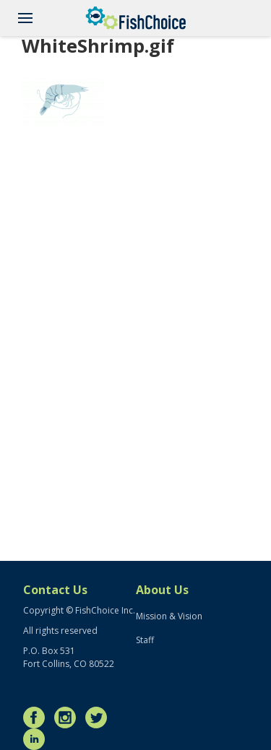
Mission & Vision (169, 616)
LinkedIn (37, 739)
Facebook (37, 717)
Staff (145, 640)
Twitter (99, 717)
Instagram (68, 717)
